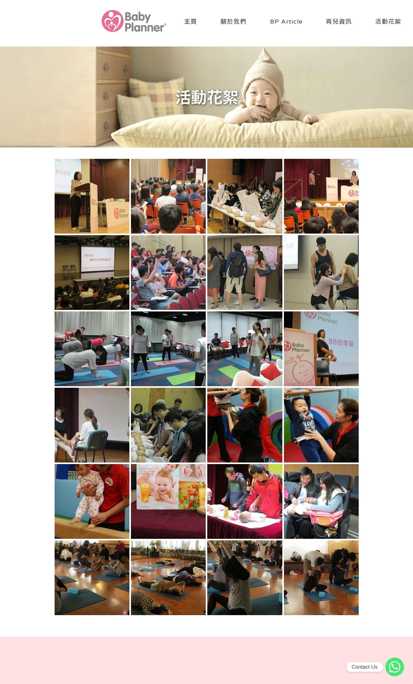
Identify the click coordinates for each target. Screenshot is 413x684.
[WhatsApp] (394, 667)
